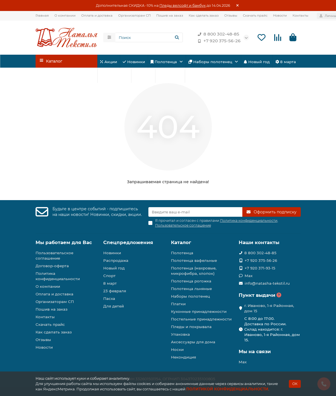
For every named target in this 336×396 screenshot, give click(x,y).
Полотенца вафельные (194, 260)
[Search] (149, 37)
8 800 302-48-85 (217, 34)
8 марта (285, 61)
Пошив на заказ (169, 15)
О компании (65, 15)
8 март (110, 283)
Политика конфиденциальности (58, 276)
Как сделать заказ (204, 15)
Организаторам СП (134, 15)
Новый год (257, 61)
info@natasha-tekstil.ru (267, 283)
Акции (108, 61)
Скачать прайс (255, 15)
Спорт (143, 76)
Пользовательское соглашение (54, 255)
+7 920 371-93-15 (260, 268)
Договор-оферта (52, 266)
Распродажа (115, 260)
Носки (177, 349)
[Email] (195, 212)
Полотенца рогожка (191, 281)
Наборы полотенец (210, 61)
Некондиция (183, 357)
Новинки (134, 61)
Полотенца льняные (191, 288)
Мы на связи (255, 351)
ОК (294, 384)
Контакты (300, 15)
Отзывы (230, 15)
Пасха (195, 76)
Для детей (170, 76)
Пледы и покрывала (191, 326)
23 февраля (114, 76)
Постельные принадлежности (201, 319)
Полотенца (164, 61)
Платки (178, 304)
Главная (42, 15)
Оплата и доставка (97, 15)
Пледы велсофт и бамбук (182, 5)
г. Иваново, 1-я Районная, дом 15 (269, 308)
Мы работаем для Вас (64, 242)
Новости (280, 15)
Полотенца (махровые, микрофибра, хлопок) (193, 271)
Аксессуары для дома (193, 342)
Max (248, 275)
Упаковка (180, 334)
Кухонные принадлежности (199, 311)
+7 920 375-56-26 (218, 41)
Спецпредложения (128, 242)
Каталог (181, 242)
